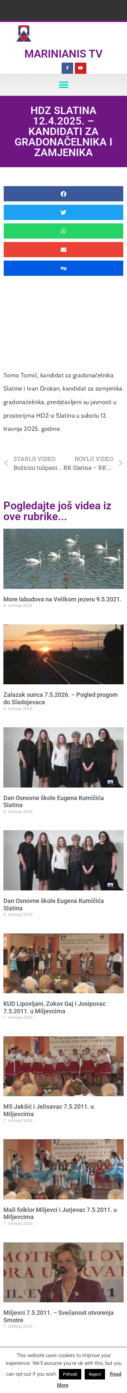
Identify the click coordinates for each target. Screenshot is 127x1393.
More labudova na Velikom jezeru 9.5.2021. (62, 599)
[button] (63, 84)
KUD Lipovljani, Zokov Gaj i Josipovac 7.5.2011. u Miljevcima (54, 1007)
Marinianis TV (63, 53)
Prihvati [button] (70, 1374)
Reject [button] (95, 1374)
